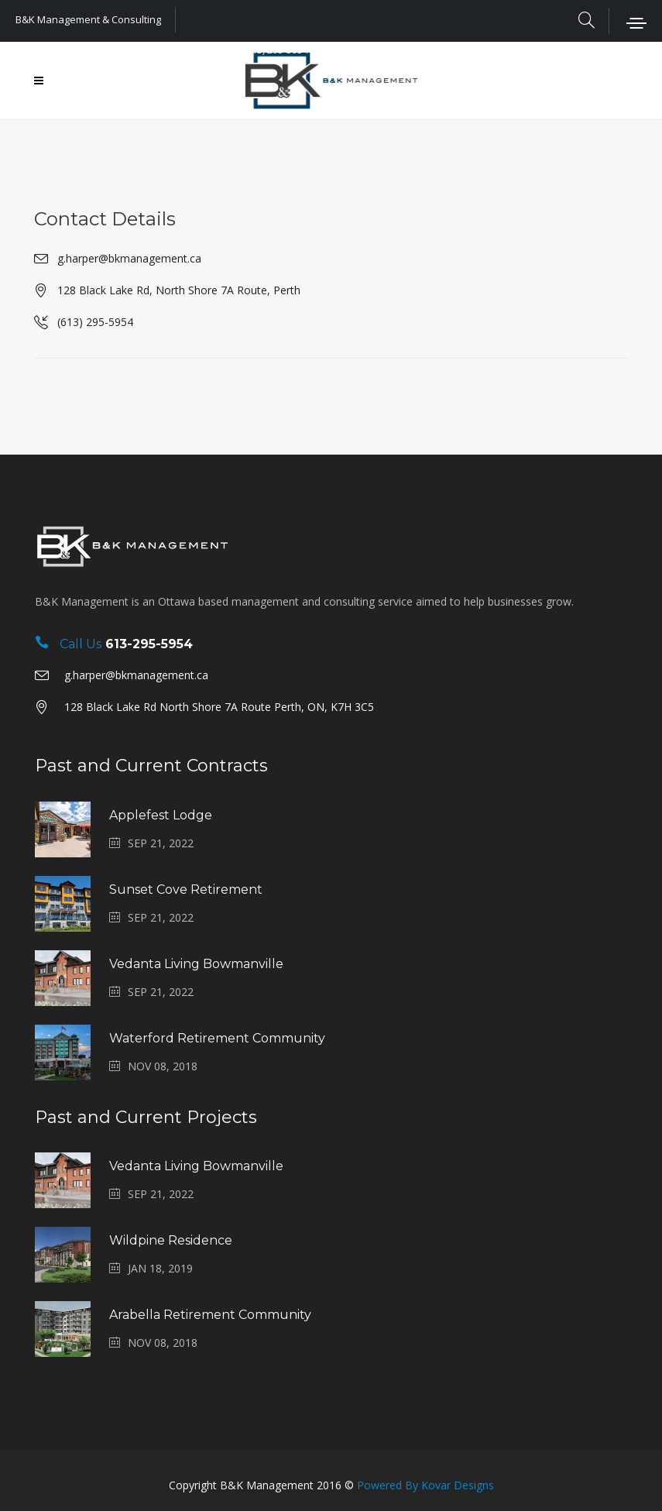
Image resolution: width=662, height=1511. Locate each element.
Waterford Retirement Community (217, 1038)
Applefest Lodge (160, 815)
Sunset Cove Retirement (185, 889)
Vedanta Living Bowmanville (196, 963)
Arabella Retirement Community (210, 1314)
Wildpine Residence (170, 1240)
